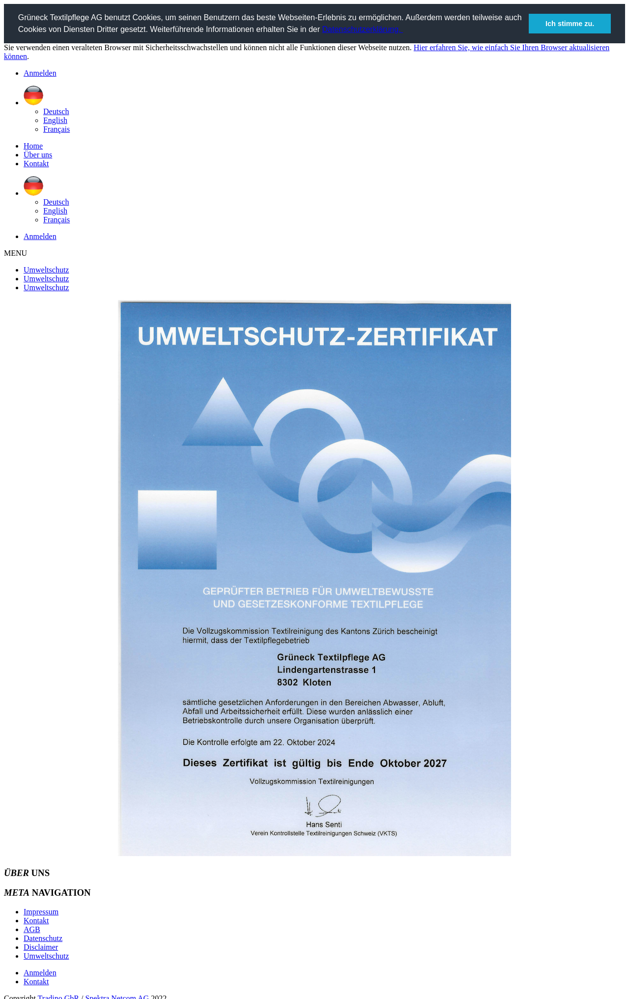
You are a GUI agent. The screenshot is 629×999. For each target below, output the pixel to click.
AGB (32, 929)
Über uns (38, 154)
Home (33, 145)
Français (56, 128)
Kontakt (36, 163)
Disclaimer (41, 946)
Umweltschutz (46, 269)
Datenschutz (43, 938)
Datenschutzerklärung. (362, 29)
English (55, 120)
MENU (15, 252)
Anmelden (40, 72)
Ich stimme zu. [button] (569, 24)
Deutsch (56, 111)
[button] (404, 30)
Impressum (41, 911)
